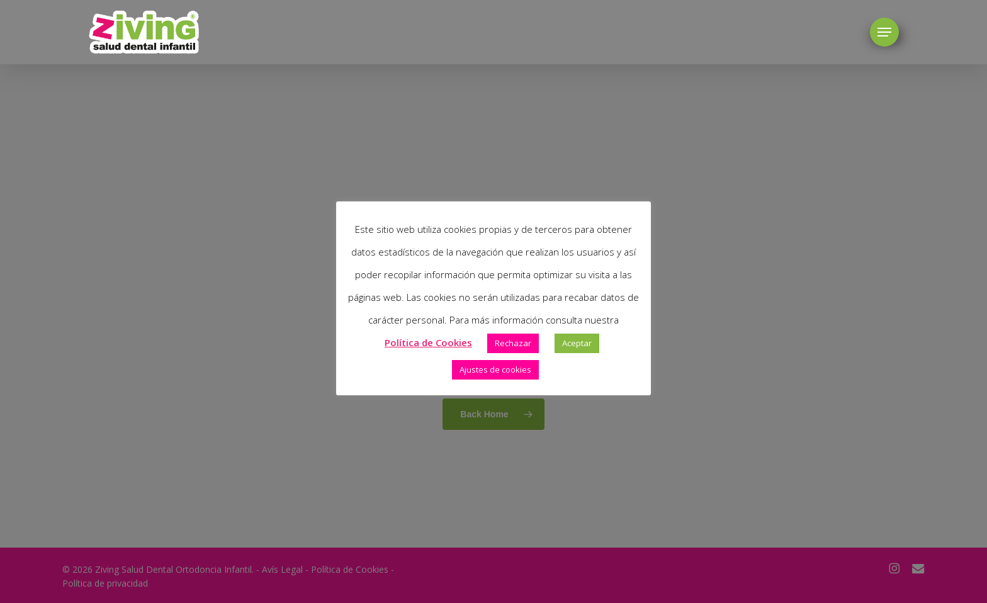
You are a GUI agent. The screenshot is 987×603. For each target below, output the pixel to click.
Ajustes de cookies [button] (495, 369)
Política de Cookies (428, 342)
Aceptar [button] (577, 343)
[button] (884, 32)
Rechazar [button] (513, 343)
